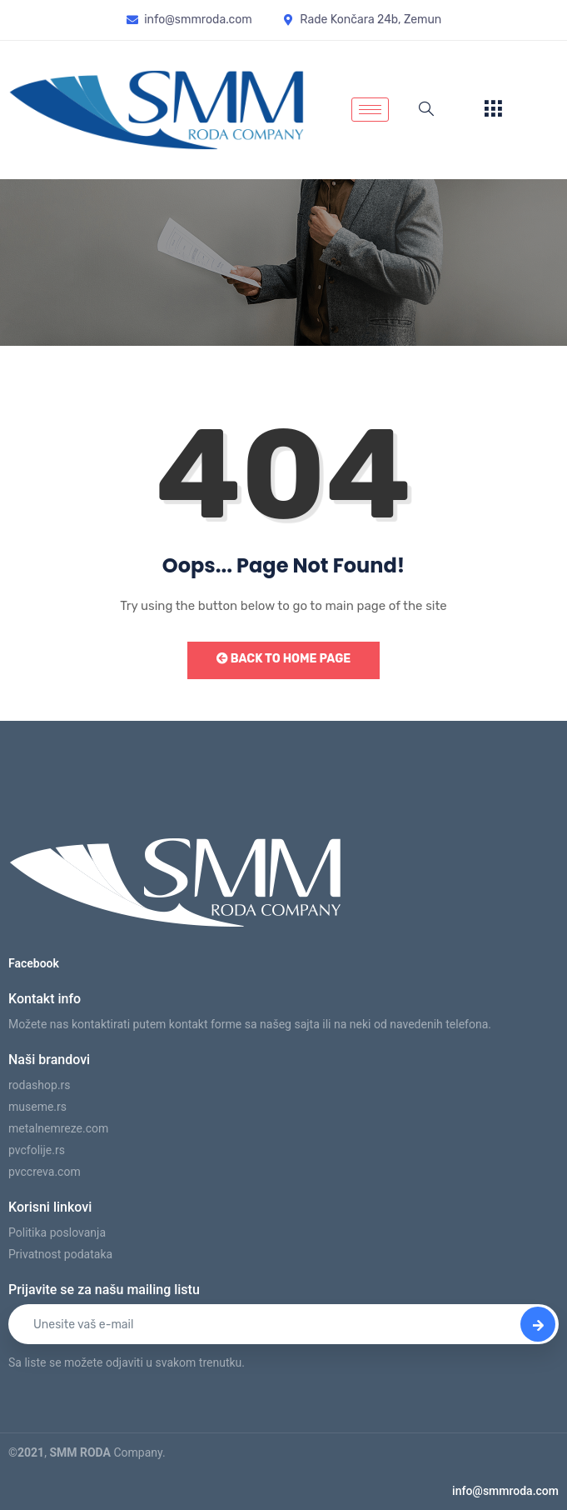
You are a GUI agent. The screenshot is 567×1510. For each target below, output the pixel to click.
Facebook (33, 963)
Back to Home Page (283, 659)
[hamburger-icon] (370, 110)
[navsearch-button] (426, 110)
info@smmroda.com (505, 1491)
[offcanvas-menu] (493, 109)
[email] (283, 1324)
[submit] (537, 1324)
